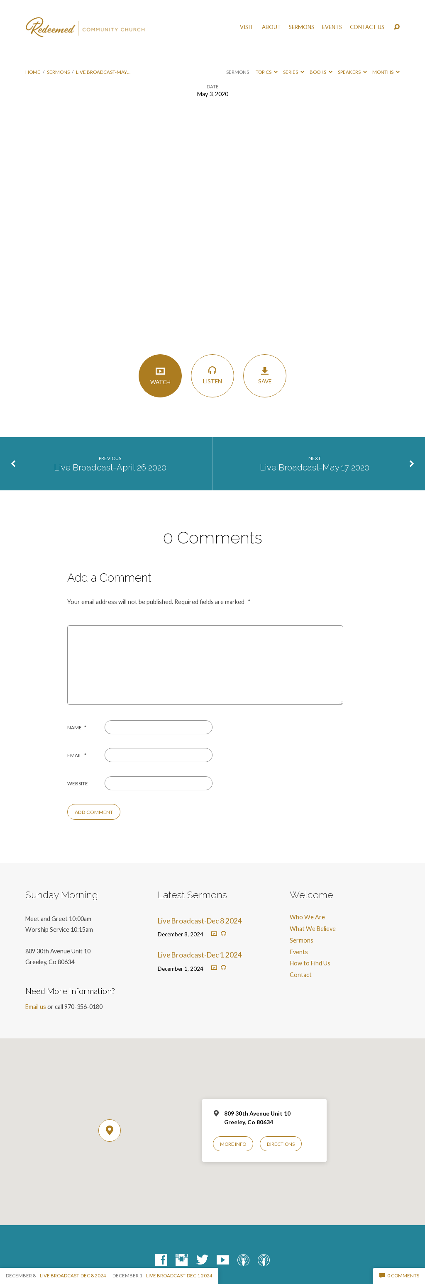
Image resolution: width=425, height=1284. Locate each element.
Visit (247, 27)
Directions (281, 1144)
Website (77, 783)
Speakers (352, 72)
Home (32, 72)
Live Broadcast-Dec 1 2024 (200, 954)
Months (386, 72)
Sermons (301, 27)
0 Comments (399, 1275)
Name (76, 727)
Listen (212, 375)
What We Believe (313, 928)
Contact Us (367, 27)
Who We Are (307, 917)
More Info (233, 1144)
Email (76, 755)
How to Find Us (310, 963)
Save (264, 375)
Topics (267, 72)
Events (332, 27)
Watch (160, 375)
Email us (35, 1006)
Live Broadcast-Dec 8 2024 (200, 920)
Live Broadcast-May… (103, 72)
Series (293, 72)
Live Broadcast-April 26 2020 (110, 468)
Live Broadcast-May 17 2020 (314, 468)
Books (321, 72)
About (271, 27)
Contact (301, 974)
